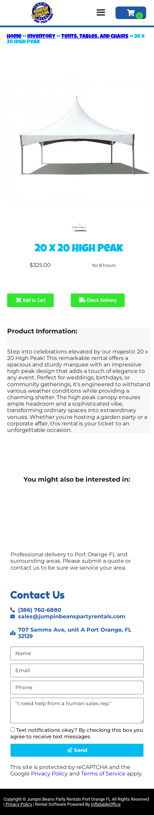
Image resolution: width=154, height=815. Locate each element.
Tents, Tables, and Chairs (94, 37)
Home (14, 37)
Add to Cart (30, 300)
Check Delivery (98, 300)
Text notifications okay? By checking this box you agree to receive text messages (76, 733)
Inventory (41, 37)
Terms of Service (103, 773)
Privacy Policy (49, 773)
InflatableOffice (106, 804)
